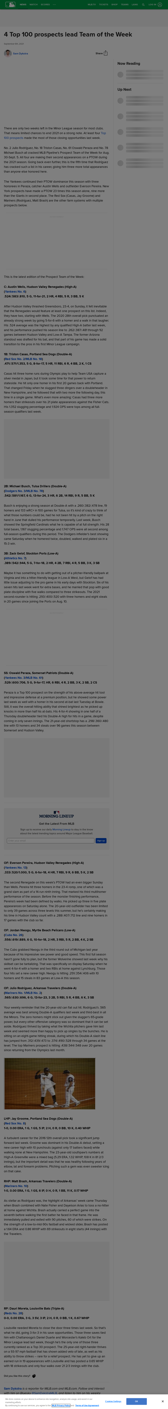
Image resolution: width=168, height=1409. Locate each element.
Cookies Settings (113, 1401)
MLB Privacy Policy (61, 1405)
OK (136, 1401)
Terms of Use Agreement (87, 1405)
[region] (84, 1401)
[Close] (162, 1401)
